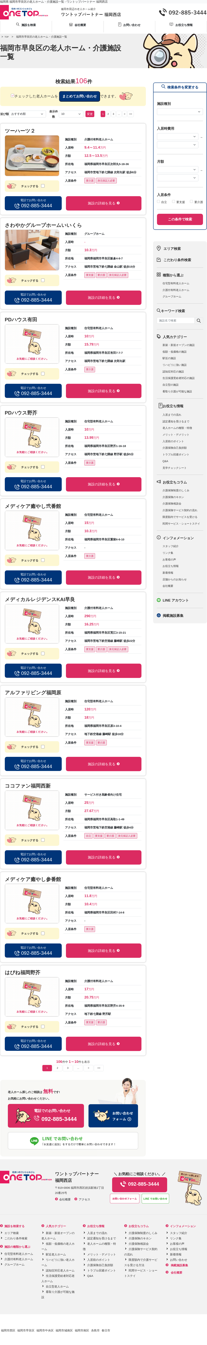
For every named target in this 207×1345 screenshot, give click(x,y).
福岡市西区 (8, 1330)
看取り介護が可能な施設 (177, 391)
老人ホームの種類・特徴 (177, 427)
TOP (4, 37)
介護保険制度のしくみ (176, 490)
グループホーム (172, 296)
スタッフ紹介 (171, 546)
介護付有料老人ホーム (176, 290)
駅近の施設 (169, 358)
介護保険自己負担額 (175, 447)
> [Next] (124, 114)
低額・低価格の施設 (175, 351)
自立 (88, 835)
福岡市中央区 (45, 1330)
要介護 (90, 180)
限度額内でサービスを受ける (180, 516)
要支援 (90, 275)
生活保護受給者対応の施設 (179, 378)
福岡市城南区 (64, 1330)
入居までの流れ (172, 414)
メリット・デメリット (176, 434)
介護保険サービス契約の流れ (180, 510)
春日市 (106, 1330)
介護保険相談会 (172, 503)
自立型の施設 (171, 384)
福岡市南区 (82, 1330)
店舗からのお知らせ (175, 579)
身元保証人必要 (106, 180)
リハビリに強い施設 (175, 364)
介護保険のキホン (173, 497)
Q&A (165, 461)
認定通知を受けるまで (176, 421)
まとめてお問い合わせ (79, 96)
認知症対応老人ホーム (60, 1270)
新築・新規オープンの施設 (179, 345)
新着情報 (168, 572)
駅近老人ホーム (56, 1254)
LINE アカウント (176, 600)
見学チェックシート (175, 467)
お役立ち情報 (171, 566)
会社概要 (168, 585)
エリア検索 (172, 249)
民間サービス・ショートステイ (181, 523)
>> (130, 114)
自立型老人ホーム (57, 1286)
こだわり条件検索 (177, 260)
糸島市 (95, 1330)
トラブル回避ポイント (176, 454)
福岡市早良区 (25, 1330)
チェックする (34, 186)
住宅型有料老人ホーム (176, 283)
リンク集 (168, 552)
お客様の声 (169, 559)
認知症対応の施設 (173, 371)
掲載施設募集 (173, 616)
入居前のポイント (173, 441)
